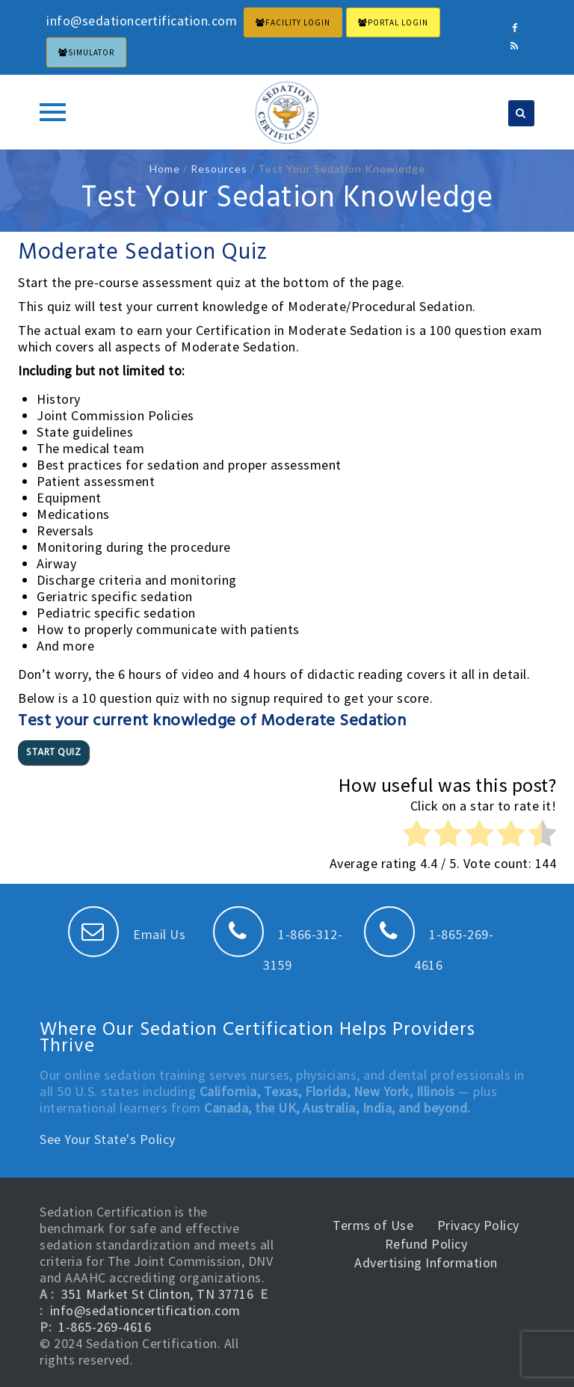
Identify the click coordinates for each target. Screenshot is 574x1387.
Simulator (86, 52)
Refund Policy (426, 1243)
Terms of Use (373, 1225)
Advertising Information (426, 1262)
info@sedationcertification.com (145, 1310)
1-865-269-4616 (104, 1326)
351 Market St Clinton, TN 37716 (157, 1294)
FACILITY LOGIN (293, 22)
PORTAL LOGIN (393, 22)
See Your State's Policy (108, 1139)
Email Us (127, 934)
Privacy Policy (478, 1225)
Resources (219, 168)
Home (164, 168)
